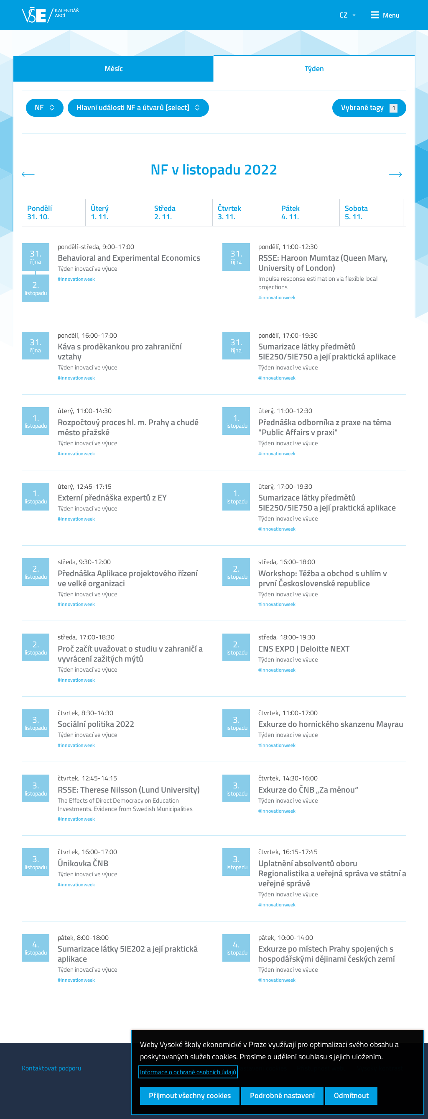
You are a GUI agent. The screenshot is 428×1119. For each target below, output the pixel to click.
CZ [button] (343, 15)
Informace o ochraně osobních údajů (188, 1072)
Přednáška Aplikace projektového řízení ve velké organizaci (128, 578)
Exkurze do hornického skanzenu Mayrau (330, 723)
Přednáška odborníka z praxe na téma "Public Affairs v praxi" (324, 427)
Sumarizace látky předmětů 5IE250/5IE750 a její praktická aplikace (327, 351)
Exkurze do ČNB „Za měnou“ (308, 789)
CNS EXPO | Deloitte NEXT (304, 648)
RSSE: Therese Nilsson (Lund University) (129, 789)
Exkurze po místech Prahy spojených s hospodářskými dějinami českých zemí (326, 953)
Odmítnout (351, 1095)
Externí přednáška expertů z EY (112, 497)
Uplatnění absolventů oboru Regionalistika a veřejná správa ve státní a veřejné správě (332, 873)
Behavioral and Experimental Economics (129, 257)
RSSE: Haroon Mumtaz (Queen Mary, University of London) (323, 262)
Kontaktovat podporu (52, 1068)
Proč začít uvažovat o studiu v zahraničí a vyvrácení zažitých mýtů (130, 653)
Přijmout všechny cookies (190, 1095)
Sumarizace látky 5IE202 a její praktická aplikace (128, 953)
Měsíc (113, 68)
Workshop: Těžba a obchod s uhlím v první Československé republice (322, 578)
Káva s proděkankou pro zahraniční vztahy (120, 351)
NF (40, 107)
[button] (385, 15)
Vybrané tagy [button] (369, 107)
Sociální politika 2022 (96, 723)
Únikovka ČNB (83, 863)
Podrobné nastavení (282, 1095)
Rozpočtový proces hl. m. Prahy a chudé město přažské (128, 427)
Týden (314, 68)
